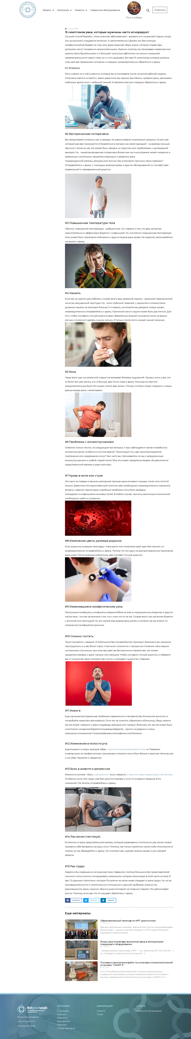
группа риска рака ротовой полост (127, 749)
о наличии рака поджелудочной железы (149, 774)
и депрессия (100, 774)
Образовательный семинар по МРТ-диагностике (128, 920)
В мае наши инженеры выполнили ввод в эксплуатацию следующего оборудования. (132, 943)
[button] (73, 900)
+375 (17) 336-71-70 (26, 1021)
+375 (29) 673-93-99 (26, 1026)
